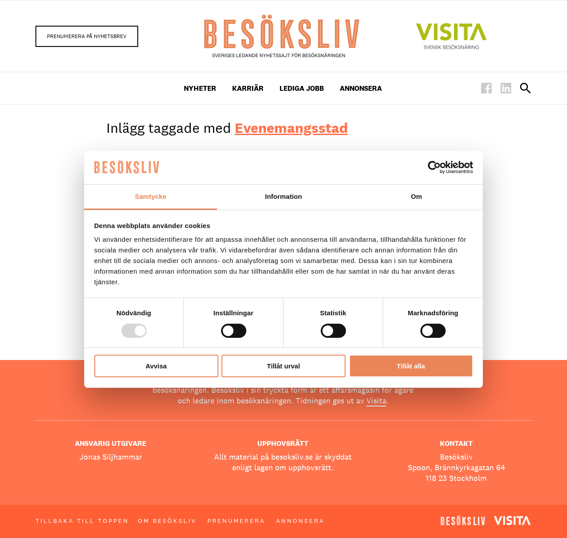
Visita (376, 400)
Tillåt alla (411, 366)
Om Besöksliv (167, 521)
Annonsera (361, 88)
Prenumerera (236, 521)
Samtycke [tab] (151, 196)
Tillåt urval (283, 366)
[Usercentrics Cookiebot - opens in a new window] (434, 167)
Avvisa (156, 366)
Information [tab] (283, 196)
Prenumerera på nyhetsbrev (87, 36)
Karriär (248, 88)
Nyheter (200, 88)
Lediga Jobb (302, 88)
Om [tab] (416, 196)
